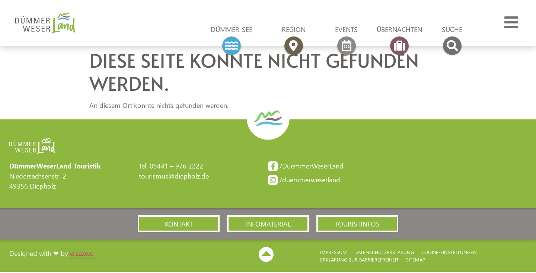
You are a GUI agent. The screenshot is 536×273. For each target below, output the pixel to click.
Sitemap (415, 260)
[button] (179, 224)
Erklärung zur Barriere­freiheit (359, 260)
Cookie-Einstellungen (449, 253)
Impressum (333, 253)
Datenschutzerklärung (384, 253)
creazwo (82, 254)
